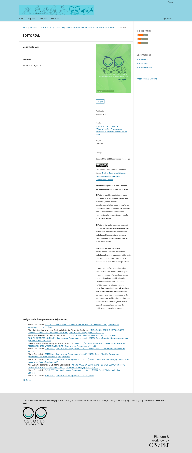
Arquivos (31, 18)
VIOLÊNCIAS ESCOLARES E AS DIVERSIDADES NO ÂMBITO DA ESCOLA (76, 324)
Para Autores (142, 63)
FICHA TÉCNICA (52, 370)
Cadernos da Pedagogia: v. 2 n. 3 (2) (82, 367)
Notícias (43, 18)
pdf (101, 101)
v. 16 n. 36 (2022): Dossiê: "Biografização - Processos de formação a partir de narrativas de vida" (78, 27)
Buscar (167, 18)
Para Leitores (142, 59)
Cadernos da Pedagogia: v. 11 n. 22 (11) (86, 332)
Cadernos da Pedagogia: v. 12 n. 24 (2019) (75, 375)
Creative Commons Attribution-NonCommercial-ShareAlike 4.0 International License (111, 176)
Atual (21, 18)
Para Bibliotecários (144, 67)
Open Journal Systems (147, 78)
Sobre (54, 18)
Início (25, 27)
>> (30, 380)
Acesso (170, 2)
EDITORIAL (50, 348)
